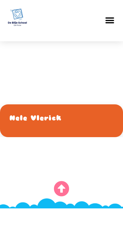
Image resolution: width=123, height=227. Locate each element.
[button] (109, 21)
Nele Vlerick (35, 118)
